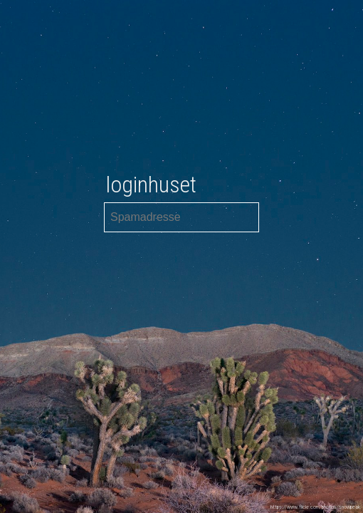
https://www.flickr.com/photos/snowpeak (315, 507)
